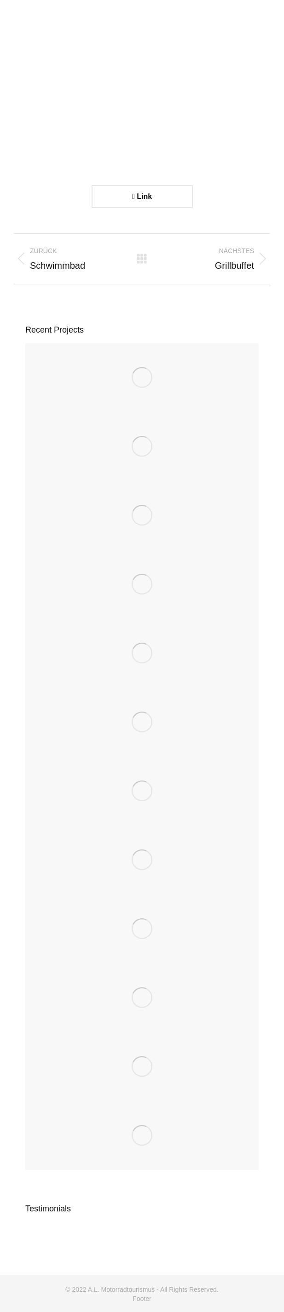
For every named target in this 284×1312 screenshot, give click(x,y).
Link (142, 196)
